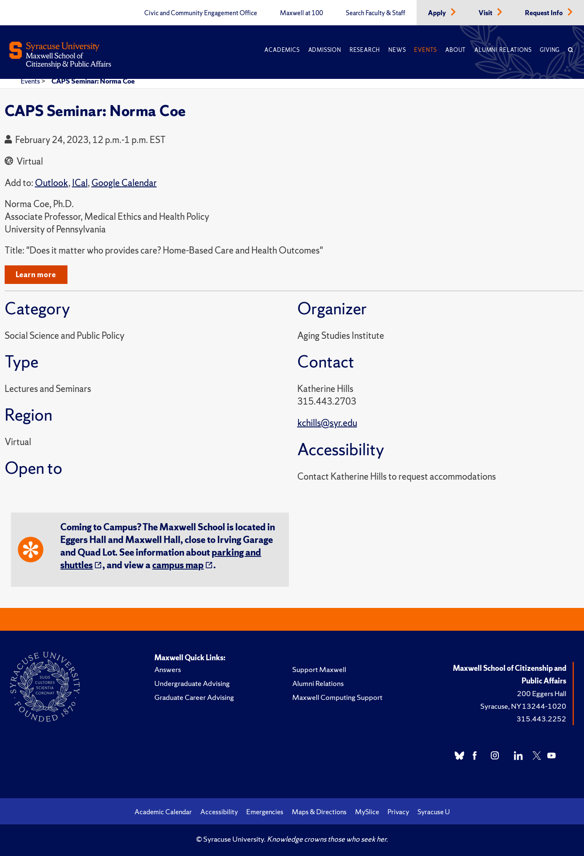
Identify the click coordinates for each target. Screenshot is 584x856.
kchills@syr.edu (327, 423)
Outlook (51, 183)
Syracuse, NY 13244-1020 (523, 706)
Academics (281, 50)
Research (365, 50)
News (397, 50)
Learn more (36, 274)
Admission (324, 50)
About (455, 50)
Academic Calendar (163, 811)
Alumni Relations (502, 50)
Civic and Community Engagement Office (200, 13)
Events (425, 50)
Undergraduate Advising (192, 683)
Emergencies (264, 811)
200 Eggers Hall (541, 693)
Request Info (544, 13)
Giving (550, 50)
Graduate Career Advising (194, 697)
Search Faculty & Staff (375, 13)
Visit (486, 13)
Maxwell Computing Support (337, 697)
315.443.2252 (541, 719)
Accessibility (219, 811)
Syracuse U (433, 811)
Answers (167, 669)
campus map (178, 565)
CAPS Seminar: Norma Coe (93, 81)
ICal (80, 183)
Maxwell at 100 (301, 13)
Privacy (398, 811)
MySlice (367, 811)
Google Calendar (124, 183)
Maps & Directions (319, 811)
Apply (437, 13)
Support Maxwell (319, 669)
